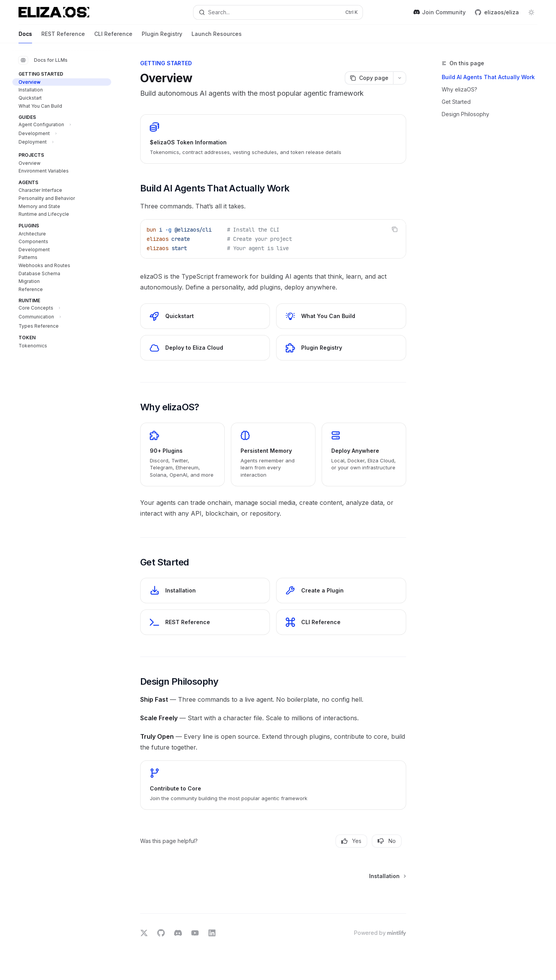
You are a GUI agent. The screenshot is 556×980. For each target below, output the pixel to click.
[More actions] (399, 78)
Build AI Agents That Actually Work (488, 77)
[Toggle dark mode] (531, 12)
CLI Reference (113, 36)
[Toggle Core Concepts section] (61, 309)
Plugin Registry (162, 36)
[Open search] (277, 12)
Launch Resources (217, 36)
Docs (25, 36)
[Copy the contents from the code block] (395, 229)
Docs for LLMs (43, 60)
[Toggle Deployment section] (61, 143)
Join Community (440, 12)
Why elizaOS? (459, 89)
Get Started (456, 101)
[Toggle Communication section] (61, 318)
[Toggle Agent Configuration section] (61, 126)
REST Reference (63, 36)
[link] (273, 139)
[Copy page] (369, 78)
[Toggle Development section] (61, 134)
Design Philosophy (465, 114)
